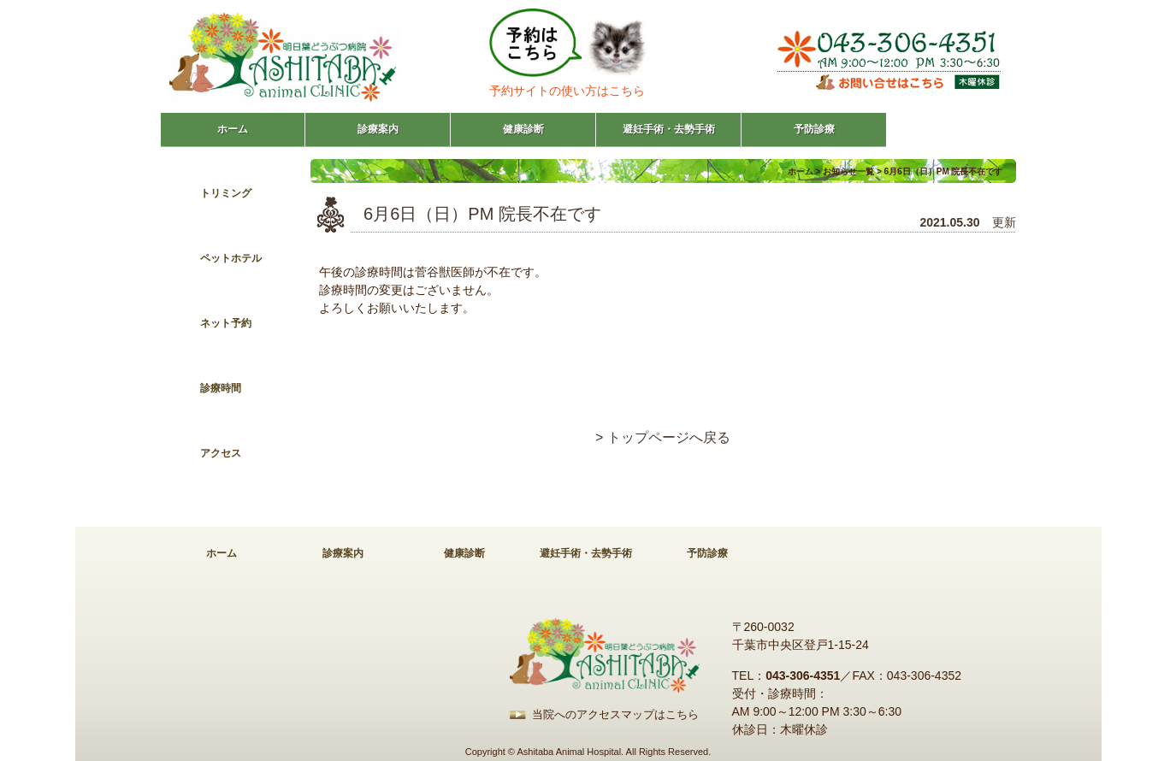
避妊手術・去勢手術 (669, 129)
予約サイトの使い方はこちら (567, 90)
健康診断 (523, 129)
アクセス (220, 453)
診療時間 (220, 388)
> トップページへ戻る (662, 437)
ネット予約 (225, 323)
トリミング (225, 193)
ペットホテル (231, 258)
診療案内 (378, 129)
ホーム (232, 129)
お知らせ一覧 (848, 171)
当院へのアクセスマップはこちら (615, 714)
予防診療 (814, 129)
